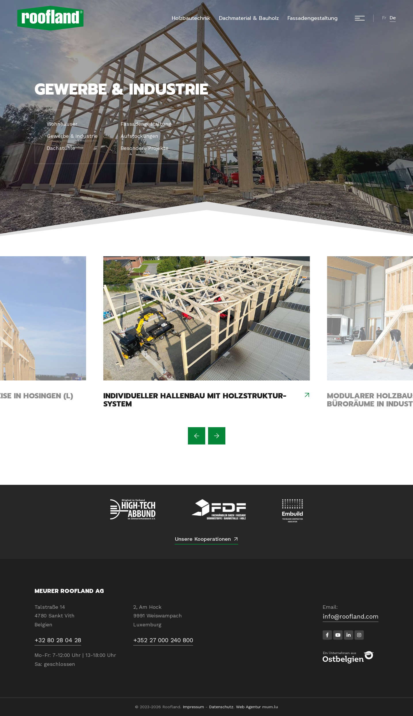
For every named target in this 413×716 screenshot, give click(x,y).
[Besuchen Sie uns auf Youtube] (337, 635)
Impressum (193, 706)
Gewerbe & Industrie (72, 136)
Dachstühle (61, 148)
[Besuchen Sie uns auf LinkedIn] (348, 635)
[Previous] (196, 435)
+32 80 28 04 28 (58, 640)
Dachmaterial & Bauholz (249, 18)
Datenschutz (221, 706)
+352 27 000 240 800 (163, 640)
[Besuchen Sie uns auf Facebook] (327, 635)
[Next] (216, 435)
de (393, 17)
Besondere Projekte (144, 148)
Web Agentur (248, 706)
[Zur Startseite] (50, 18)
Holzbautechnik (191, 18)
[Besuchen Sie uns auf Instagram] (359, 635)
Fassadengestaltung (313, 18)
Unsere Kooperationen (203, 539)
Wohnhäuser (62, 124)
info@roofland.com (350, 616)
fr (384, 17)
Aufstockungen (139, 136)
